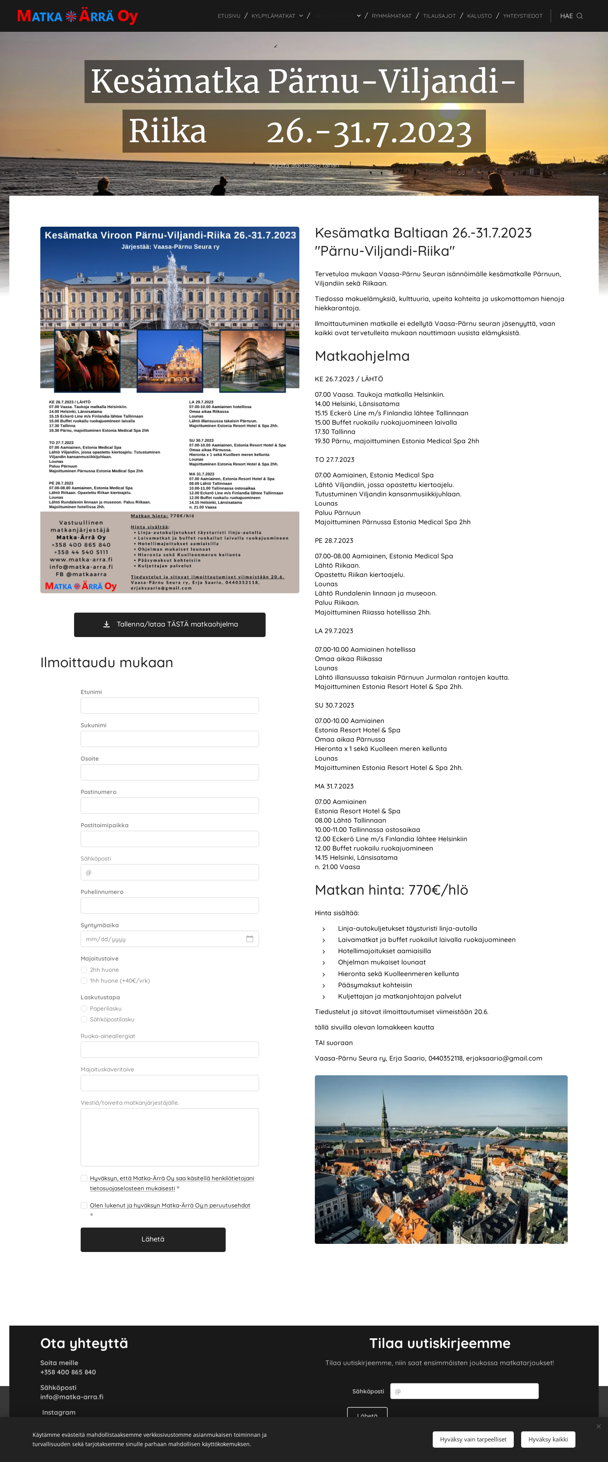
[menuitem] (205, 16)
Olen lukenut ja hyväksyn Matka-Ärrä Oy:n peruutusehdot (170, 1205)
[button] (571, 16)
